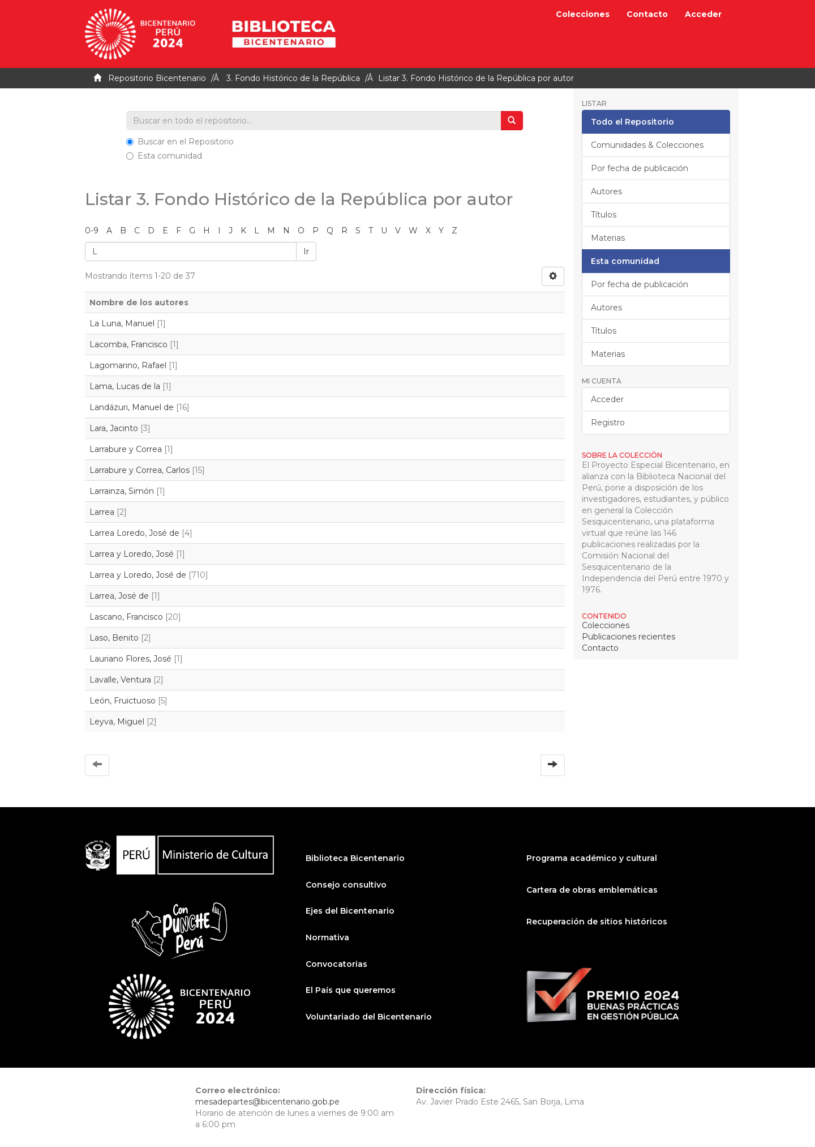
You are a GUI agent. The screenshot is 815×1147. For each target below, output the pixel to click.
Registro (608, 422)
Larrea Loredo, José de (134, 533)
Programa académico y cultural (591, 858)
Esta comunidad (164, 156)
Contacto (647, 14)
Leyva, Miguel (116, 722)
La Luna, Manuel (122, 323)
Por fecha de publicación (639, 168)
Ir (306, 251)
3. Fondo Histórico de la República (293, 78)
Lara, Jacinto (113, 428)
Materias (608, 238)
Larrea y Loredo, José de (137, 575)
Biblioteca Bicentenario (355, 858)
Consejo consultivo (346, 885)
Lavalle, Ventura (120, 680)
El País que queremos (351, 990)
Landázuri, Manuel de (131, 407)
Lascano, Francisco (126, 617)
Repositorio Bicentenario (157, 78)
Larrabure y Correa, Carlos (139, 470)
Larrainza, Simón (121, 491)
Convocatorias (336, 964)
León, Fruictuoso (122, 701)
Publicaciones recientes (628, 637)
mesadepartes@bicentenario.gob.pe (267, 1102)
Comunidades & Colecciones (647, 145)
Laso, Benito (114, 638)
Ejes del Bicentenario (350, 911)
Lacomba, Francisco (128, 344)
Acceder (607, 399)
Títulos (603, 215)
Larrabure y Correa (125, 449)
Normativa (327, 937)
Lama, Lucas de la (124, 386)
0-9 (91, 230)
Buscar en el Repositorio (180, 142)
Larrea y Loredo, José (131, 554)
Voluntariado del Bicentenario (369, 1017)
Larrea (101, 512)
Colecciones (583, 14)
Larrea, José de (119, 596)
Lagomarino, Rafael (127, 365)
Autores (606, 191)
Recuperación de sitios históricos (596, 921)
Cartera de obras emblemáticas (592, 890)
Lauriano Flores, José (130, 659)
